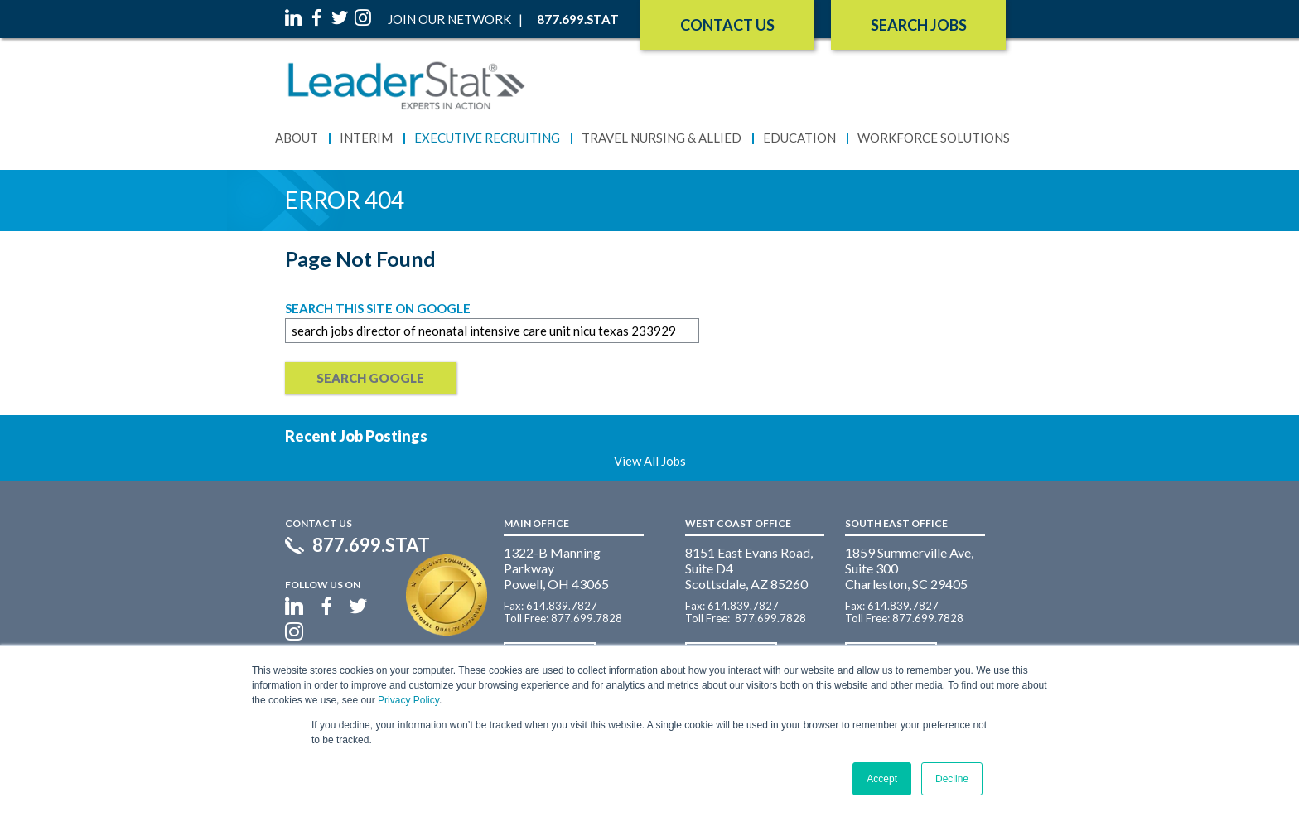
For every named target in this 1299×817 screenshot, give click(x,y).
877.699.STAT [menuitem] (578, 19)
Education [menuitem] (799, 137)
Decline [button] (951, 779)
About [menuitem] (296, 137)
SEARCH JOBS (919, 25)
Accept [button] (882, 779)
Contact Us (727, 25)
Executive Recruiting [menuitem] (487, 137)
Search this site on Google (378, 308)
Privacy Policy (408, 700)
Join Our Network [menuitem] (449, 19)
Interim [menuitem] (366, 137)
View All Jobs (650, 460)
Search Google (370, 377)
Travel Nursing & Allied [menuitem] (661, 137)
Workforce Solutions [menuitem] (933, 137)
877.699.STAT (371, 545)
